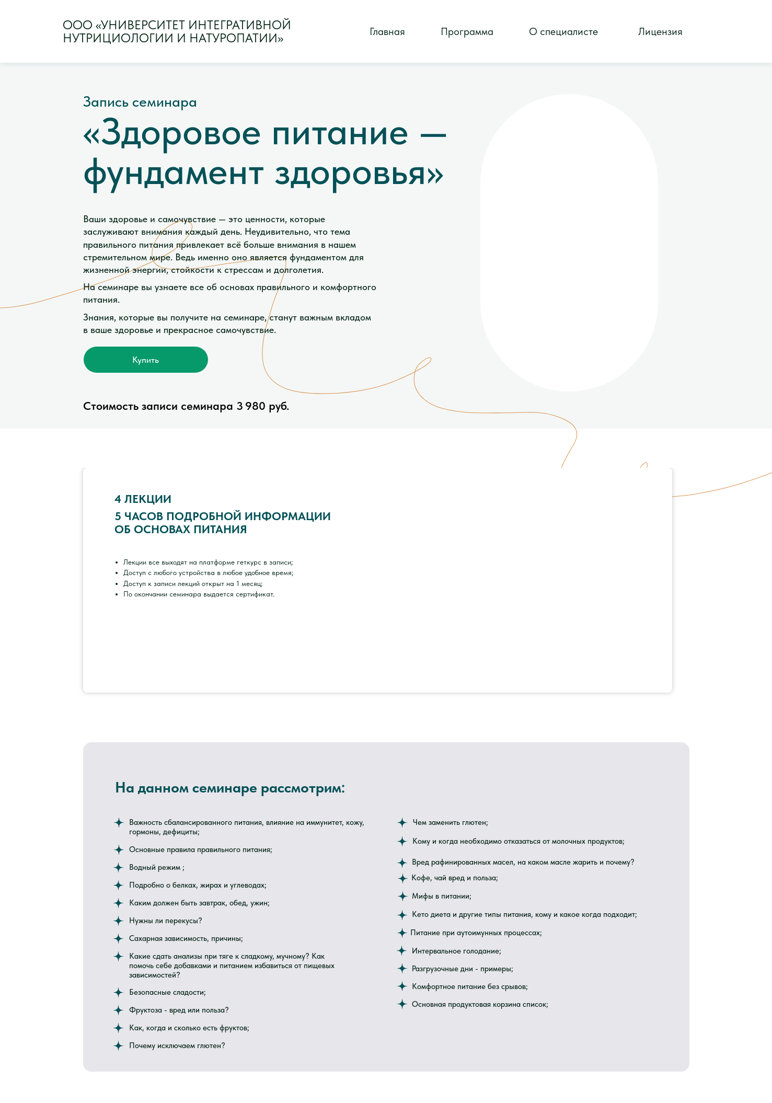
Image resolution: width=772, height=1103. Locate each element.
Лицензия (660, 31)
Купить (145, 359)
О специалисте (563, 31)
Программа (467, 31)
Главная (387, 31)
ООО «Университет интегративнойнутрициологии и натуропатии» (177, 31)
